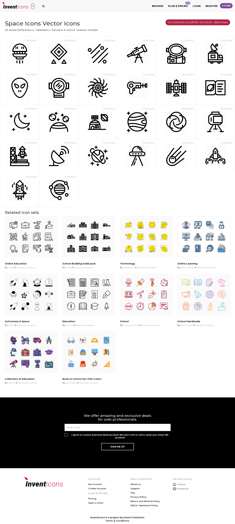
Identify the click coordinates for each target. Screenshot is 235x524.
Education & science (63, 30)
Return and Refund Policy (145, 501)
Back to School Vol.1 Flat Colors (81, 379)
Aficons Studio (187, 267)
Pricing (92, 498)
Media (11, 325)
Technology (127, 263)
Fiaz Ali (69, 325)
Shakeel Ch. (128, 267)
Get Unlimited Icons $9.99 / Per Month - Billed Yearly (198, 22)
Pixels (11, 267)
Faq (132, 492)
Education (68, 321)
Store (226, 5)
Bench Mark (186, 325)
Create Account (97, 488)
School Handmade (188, 321)
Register (211, 6)
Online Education (16, 263)
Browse (157, 6)
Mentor (11, 383)
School (124, 321)
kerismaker (71, 383)
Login (197, 6)
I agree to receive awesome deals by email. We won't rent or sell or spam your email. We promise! (119, 436)
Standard (92, 30)
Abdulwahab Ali (131, 325)
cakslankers (42, 30)
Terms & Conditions (117, 520)
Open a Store (95, 502)
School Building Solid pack (79, 263)
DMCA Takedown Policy (144, 505)
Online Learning (187, 263)
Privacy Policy (138, 497)
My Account (95, 484)
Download (31, 40)
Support (135, 488)
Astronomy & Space (17, 321)
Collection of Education (20, 379)
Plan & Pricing (179, 5)
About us (135, 484)
